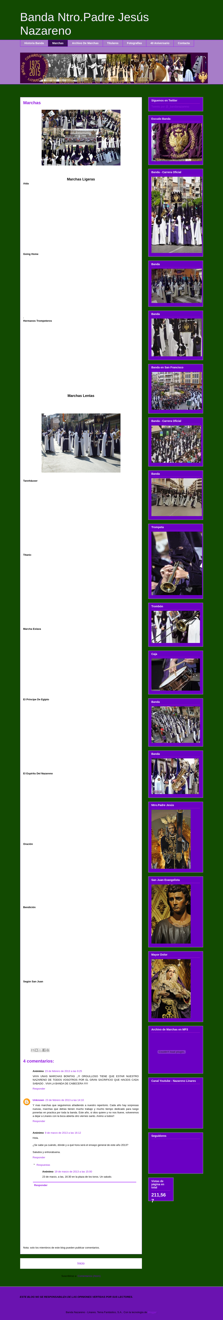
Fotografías (134, 43)
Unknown (38, 1100)
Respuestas (43, 1164)
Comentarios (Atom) (89, 1275)
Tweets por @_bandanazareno (170, 106)
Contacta (184, 43)
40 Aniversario (159, 43)
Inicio (80, 1263)
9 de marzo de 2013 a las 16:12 (63, 1132)
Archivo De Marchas (85, 43)
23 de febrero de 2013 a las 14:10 (64, 1100)
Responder (39, 1088)
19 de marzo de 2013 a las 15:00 (73, 1171)
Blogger (152, 1312)
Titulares (112, 43)
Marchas (57, 43)
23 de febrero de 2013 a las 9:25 (63, 1071)
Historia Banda (34, 43)
